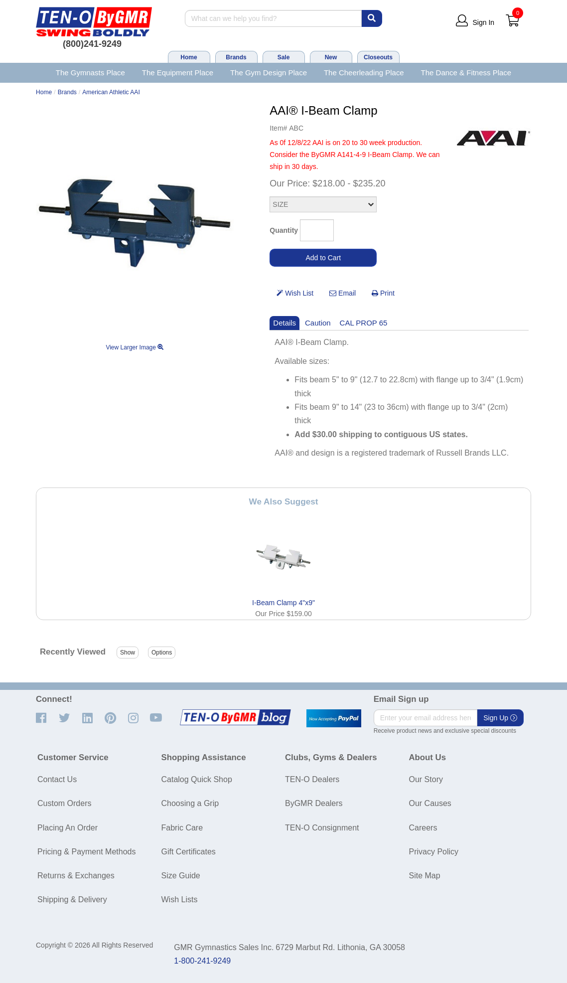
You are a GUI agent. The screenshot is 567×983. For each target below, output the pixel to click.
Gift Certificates (188, 851)
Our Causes (430, 803)
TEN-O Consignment (322, 827)
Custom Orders (64, 803)
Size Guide (180, 875)
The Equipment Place (177, 72)
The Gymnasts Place (90, 72)
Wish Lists (179, 899)
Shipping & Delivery (72, 899)
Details (284, 323)
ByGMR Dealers (314, 803)
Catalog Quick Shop (196, 779)
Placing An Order (67, 827)
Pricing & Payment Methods (86, 851)
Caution (318, 323)
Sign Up (500, 718)
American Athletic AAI (111, 92)
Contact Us (57, 779)
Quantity (284, 230)
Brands (236, 57)
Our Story (426, 779)
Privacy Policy (434, 851)
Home (188, 57)
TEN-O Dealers (312, 779)
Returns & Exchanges (76, 875)
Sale (284, 57)
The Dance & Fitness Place (466, 72)
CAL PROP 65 (364, 323)
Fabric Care (182, 827)
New (331, 57)
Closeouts (378, 57)
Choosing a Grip (190, 803)
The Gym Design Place (268, 72)
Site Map (424, 875)
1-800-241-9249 (202, 961)
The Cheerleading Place (364, 72)
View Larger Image (134, 347)
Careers (423, 827)
